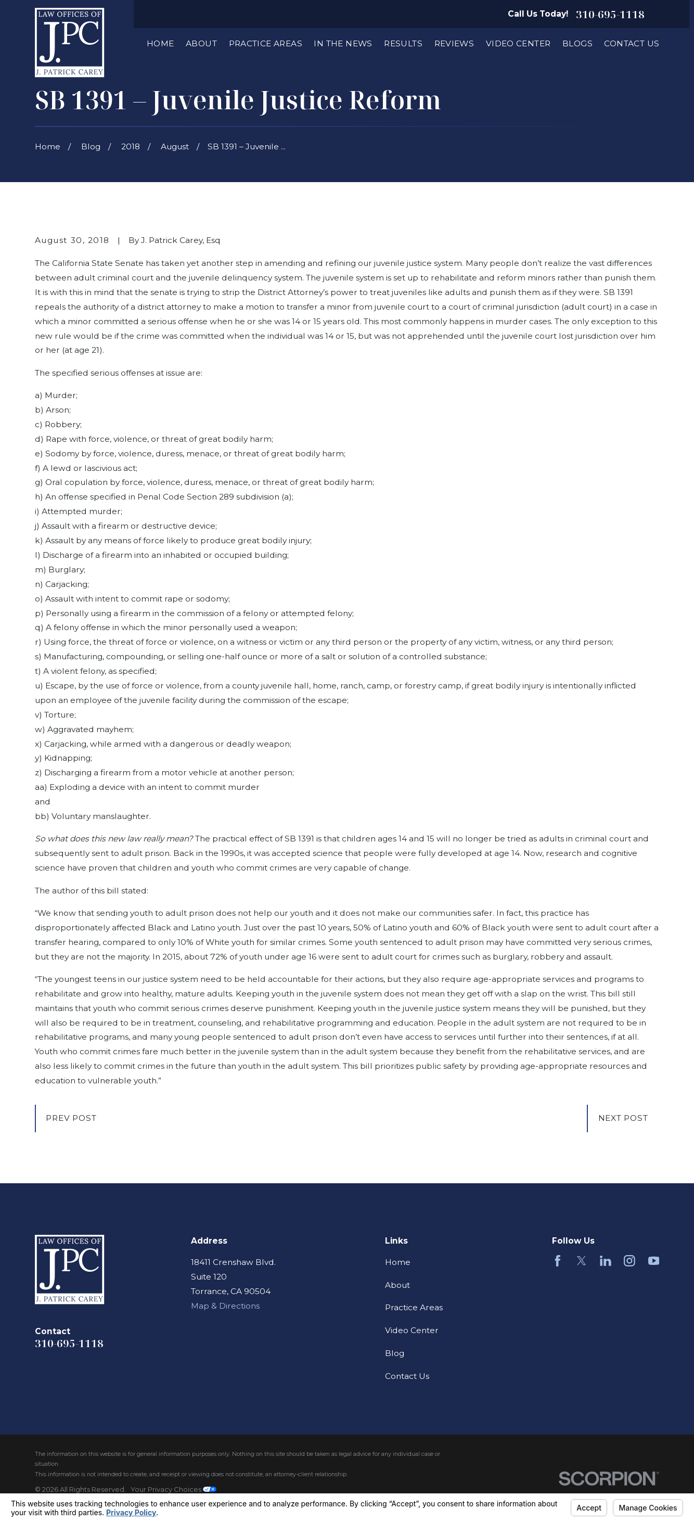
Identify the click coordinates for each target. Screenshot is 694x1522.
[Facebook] (557, 1261)
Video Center (412, 1330)
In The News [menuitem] (343, 43)
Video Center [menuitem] (518, 43)
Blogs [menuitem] (577, 43)
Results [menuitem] (403, 43)
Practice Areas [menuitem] (265, 43)
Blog (394, 1353)
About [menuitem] (201, 43)
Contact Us (407, 1376)
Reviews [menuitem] (454, 43)
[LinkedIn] (605, 1261)
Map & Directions (225, 1306)
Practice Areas (414, 1307)
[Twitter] (581, 1261)
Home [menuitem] (160, 43)
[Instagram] (629, 1261)
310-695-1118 (610, 14)
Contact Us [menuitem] (631, 43)
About (397, 1285)
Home (397, 1262)
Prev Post (71, 1118)
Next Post (623, 1118)
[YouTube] (654, 1261)
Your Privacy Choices (173, 1489)
